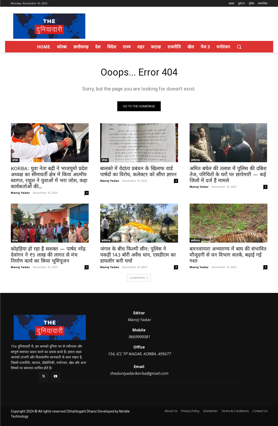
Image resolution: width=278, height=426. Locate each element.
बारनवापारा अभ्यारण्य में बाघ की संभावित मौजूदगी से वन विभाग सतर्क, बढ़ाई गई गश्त (228, 255)
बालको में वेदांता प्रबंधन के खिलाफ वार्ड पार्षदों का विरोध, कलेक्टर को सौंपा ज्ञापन (138, 171)
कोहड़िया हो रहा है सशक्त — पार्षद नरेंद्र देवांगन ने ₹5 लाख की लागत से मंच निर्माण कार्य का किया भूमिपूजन (48, 255)
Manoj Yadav (20, 192)
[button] (239, 46)
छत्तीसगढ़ (195, 160)
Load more (139, 278)
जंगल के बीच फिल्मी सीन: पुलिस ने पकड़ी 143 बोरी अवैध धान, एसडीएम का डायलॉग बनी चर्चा (138, 255)
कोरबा (15, 160)
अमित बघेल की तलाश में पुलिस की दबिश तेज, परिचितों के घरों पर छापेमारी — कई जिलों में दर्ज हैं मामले (228, 174)
